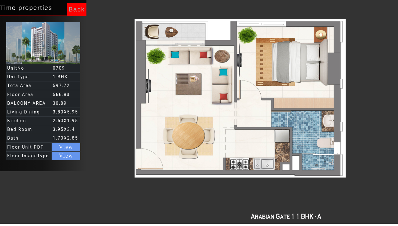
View (66, 147)
